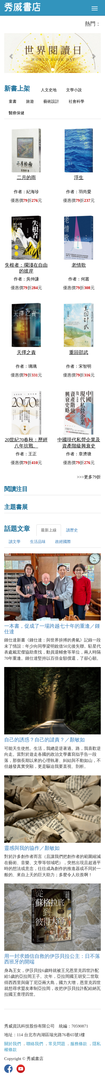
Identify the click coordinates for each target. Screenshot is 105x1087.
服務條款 (78, 1044)
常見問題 (56, 1044)
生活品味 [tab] (38, 542)
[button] (11, 55)
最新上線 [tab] (49, 530)
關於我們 (12, 1044)
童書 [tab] (13, 101)
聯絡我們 (34, 1044)
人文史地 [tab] (49, 90)
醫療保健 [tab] (16, 113)
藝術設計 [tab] (51, 101)
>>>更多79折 (89, 477)
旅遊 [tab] (30, 101)
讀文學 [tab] (14, 542)
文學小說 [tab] (74, 90)
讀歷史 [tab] (72, 530)
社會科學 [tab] (76, 101)
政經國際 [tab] (63, 542)
